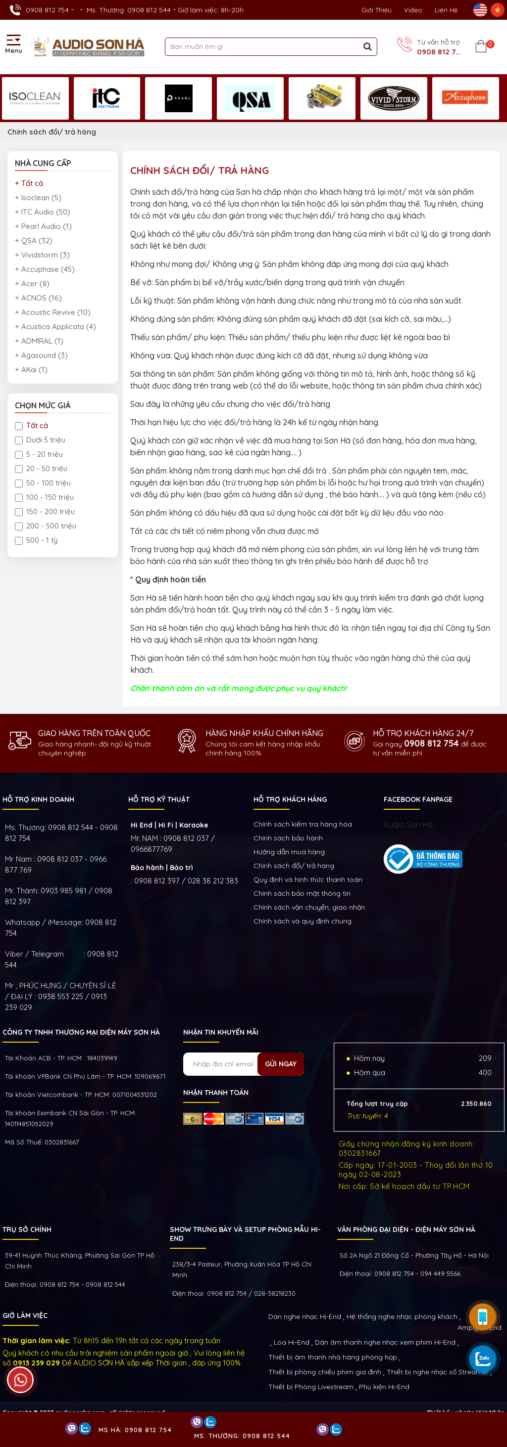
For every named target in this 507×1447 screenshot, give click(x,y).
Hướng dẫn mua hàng (289, 851)
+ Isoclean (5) (38, 197)
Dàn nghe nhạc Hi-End (304, 1316)
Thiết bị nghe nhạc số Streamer (438, 1371)
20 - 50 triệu (41, 468)
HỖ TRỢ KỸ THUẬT (159, 799)
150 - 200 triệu (45, 511)
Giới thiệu (376, 10)
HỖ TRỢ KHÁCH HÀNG (290, 799)
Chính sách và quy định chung (303, 921)
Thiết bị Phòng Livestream (311, 1386)
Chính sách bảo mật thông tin (302, 893)
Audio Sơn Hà (408, 825)
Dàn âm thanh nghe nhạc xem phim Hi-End (385, 1342)
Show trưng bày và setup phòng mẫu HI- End (245, 1234)
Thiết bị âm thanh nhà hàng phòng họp (332, 1357)
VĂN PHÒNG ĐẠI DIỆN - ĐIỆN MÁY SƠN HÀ (406, 1229)
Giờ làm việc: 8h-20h (211, 9)
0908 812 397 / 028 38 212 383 (186, 880)
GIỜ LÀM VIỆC (25, 1315)
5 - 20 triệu (39, 454)
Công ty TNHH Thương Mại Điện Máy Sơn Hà (81, 1032)
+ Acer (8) (32, 283)
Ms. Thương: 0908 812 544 (129, 9)
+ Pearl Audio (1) (43, 226)
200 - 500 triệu (45, 525)
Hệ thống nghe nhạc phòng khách (402, 1316)
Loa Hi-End (291, 1342)
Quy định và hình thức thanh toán (308, 879)
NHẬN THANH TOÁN (216, 1092)
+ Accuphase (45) (45, 269)
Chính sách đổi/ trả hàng (51, 131)
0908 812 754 (47, 9)
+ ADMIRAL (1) (39, 341)
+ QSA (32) (33, 240)
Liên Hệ (446, 10)
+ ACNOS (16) (38, 298)
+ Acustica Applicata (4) (55, 326)
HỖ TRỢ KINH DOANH (38, 799)
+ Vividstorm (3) (42, 255)
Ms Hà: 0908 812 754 (135, 1430)
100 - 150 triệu (44, 497)
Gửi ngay (281, 1063)
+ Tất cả (29, 183)
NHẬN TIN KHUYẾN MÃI (220, 1032)
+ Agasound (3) (41, 355)
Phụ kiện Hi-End (384, 1386)
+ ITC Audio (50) (42, 212)
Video (413, 10)
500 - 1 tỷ (36, 540)
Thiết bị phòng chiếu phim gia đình (324, 1371)
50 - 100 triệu (43, 482)
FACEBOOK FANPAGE (418, 799)
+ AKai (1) (31, 369)
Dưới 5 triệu (40, 439)
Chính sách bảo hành (288, 837)
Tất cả (31, 425)
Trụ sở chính (26, 1229)
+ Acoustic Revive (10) (53, 312)
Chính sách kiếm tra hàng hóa (303, 824)
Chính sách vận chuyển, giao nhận (309, 907)
